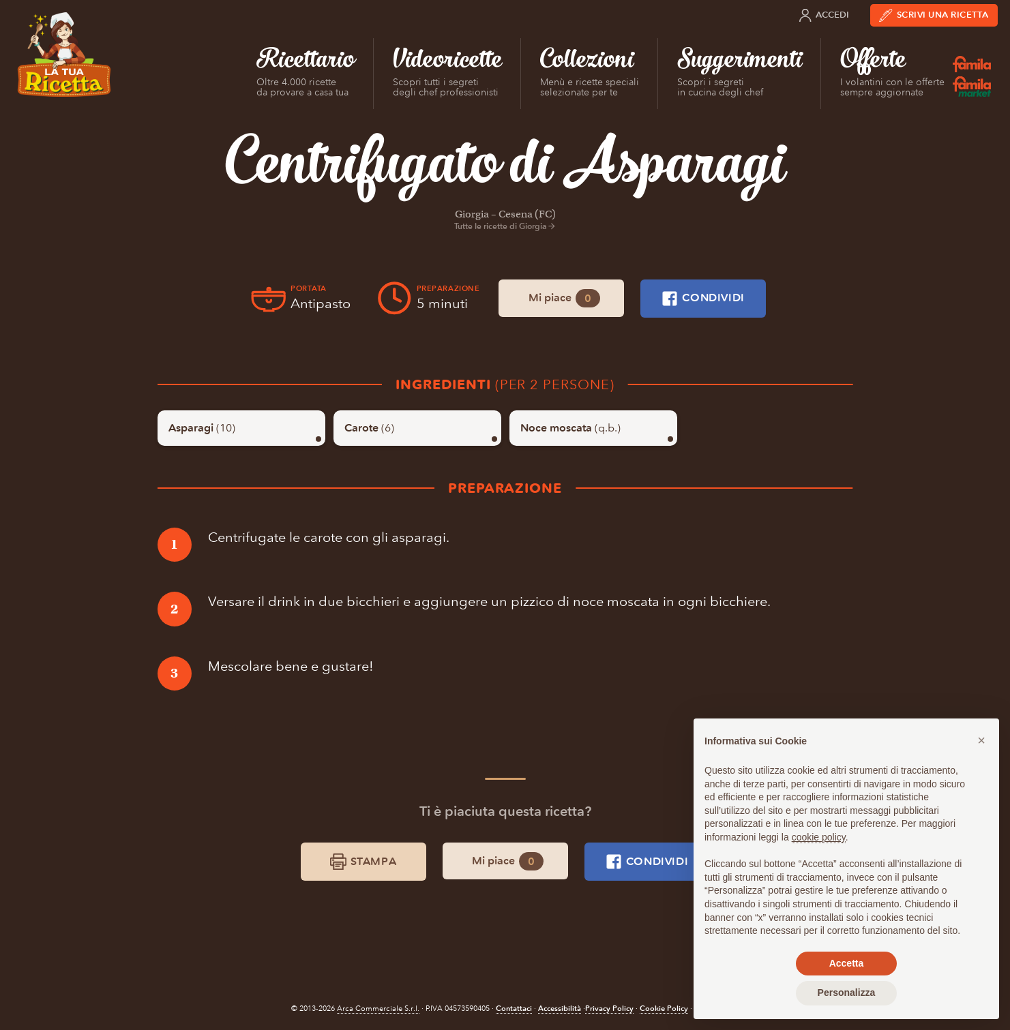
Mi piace (564, 298)
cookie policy (819, 837)
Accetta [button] (846, 963)
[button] (981, 740)
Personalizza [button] (847, 992)
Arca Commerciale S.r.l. (378, 1008)
